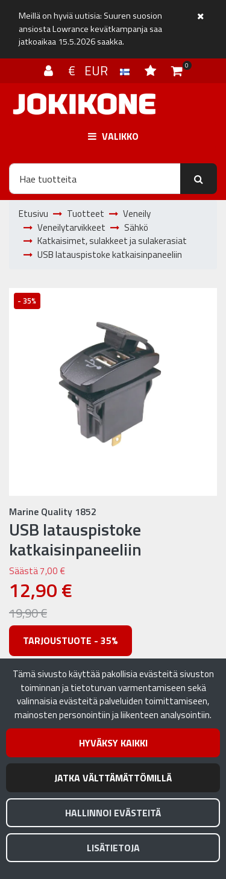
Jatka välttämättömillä (113, 778)
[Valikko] (113, 136)
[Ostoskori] (177, 70)
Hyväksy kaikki (113, 743)
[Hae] (95, 178)
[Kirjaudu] (50, 70)
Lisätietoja (113, 847)
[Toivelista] (152, 70)
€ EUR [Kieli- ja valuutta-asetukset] (100, 70)
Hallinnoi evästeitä (113, 812)
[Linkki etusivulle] (84, 104)
